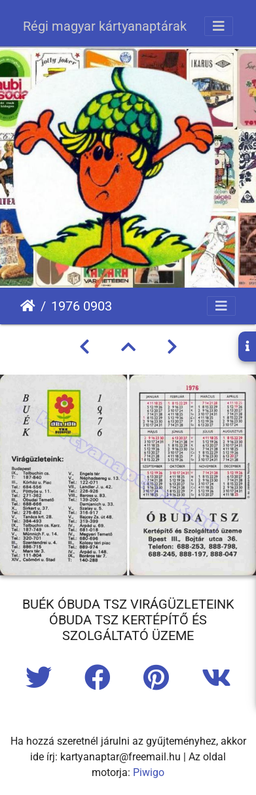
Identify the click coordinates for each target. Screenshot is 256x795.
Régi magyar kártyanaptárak (105, 26)
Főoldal (27, 306)
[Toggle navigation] (218, 26)
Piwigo (148, 772)
